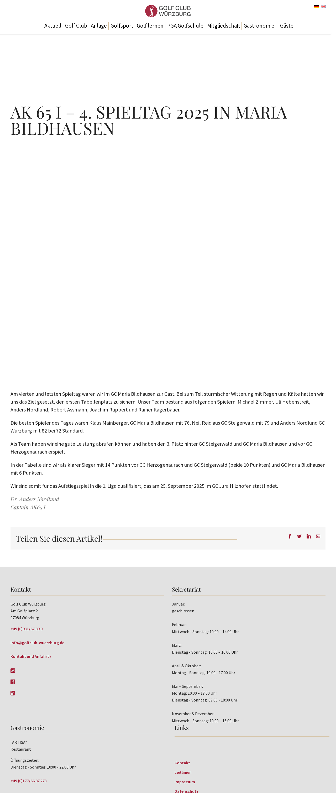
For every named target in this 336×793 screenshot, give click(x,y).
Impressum (185, 781)
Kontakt (182, 762)
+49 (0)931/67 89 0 (26, 628)
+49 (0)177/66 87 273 (28, 780)
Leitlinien (183, 772)
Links (182, 727)
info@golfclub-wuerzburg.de (37, 642)
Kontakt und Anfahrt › (30, 656)
